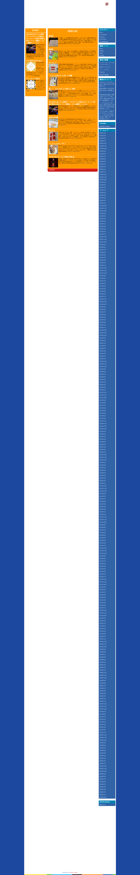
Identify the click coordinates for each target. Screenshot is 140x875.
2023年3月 (102, 229)
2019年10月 (103, 335)
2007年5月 (102, 722)
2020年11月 (103, 301)
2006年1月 (102, 763)
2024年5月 (102, 192)
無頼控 (51, 49)
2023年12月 (103, 205)
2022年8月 (102, 247)
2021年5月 (102, 286)
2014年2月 (102, 512)
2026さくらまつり (104, 67)
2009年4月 (102, 662)
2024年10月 (103, 179)
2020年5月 (102, 317)
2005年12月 (103, 766)
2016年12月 (103, 423)
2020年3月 (102, 322)
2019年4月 (102, 351)
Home (101, 48)
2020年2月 (102, 325)
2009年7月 (102, 654)
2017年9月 (102, 400)
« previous (52, 170)
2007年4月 (102, 724)
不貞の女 (102, 72)
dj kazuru (69, 43)
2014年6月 (102, 501)
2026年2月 (102, 138)
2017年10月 (103, 397)
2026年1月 (102, 141)
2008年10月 (103, 678)
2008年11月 (103, 675)
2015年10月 (103, 460)
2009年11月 (103, 644)
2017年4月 (102, 413)
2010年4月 (102, 631)
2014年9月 (102, 493)
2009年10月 (103, 647)
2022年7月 (102, 250)
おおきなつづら (104, 82)
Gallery (101, 51)
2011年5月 (102, 597)
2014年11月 (103, 488)
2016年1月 (102, 452)
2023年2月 (102, 231)
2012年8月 (102, 558)
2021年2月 (102, 294)
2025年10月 (103, 148)
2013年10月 (103, 522)
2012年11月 (103, 551)
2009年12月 (103, 641)
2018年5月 (102, 379)
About (101, 53)
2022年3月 (102, 260)
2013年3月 (102, 540)
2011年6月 (102, 595)
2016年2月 (102, 449)
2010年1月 (102, 639)
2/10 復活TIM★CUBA (34, 61)
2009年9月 (102, 649)
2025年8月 (102, 154)
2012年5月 (102, 566)
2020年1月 (102, 327)
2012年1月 (102, 576)
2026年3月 (102, 135)
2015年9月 (102, 462)
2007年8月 (102, 714)
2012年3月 (102, 571)
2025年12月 (103, 143)
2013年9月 (102, 525)
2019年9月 (102, 338)
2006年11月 (103, 737)
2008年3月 (102, 696)
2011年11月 (103, 582)
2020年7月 (102, 312)
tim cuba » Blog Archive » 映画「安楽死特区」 (106, 98)
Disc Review (103, 34)
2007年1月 (102, 732)
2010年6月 (102, 626)
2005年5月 (102, 784)
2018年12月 (103, 361)
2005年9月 (102, 774)
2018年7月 (102, 374)
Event (35, 30)
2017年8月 (102, 403)
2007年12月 (103, 704)
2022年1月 (102, 265)
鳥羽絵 (51, 36)
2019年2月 (102, 356)
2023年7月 (102, 218)
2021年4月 (102, 288)
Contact (101, 55)
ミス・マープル (104, 69)
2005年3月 (102, 789)
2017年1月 (102, 421)
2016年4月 (102, 444)
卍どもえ (52, 130)
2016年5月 (102, 442)
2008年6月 (102, 688)
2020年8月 (102, 309)
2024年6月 (102, 190)
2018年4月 (102, 382)
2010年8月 (102, 621)
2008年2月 (102, 698)
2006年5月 (102, 753)
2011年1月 (102, 608)
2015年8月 (102, 465)
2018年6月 (102, 377)
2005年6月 (102, 781)
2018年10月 (103, 366)
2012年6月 (102, 563)
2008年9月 (102, 680)
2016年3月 (102, 447)
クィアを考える (104, 103)
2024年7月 (102, 187)
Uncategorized (75, 43)
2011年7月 (102, 592)
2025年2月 (102, 169)
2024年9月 (102, 182)
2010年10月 (103, 615)
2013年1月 (102, 545)
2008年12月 (103, 672)
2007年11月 (103, 706)
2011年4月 (102, 600)
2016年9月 (102, 431)
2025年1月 (102, 172)
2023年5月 (102, 224)
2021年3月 (102, 291)
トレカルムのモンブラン (57, 144)
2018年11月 (103, 364)
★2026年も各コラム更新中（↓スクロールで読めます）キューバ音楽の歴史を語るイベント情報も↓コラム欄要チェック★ (35, 38)
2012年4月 (102, 569)
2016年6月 (102, 439)
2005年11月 (103, 768)
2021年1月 (102, 296)
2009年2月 (102, 667)
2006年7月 (102, 748)
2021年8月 (102, 278)
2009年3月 (102, 665)
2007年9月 (102, 711)
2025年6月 (102, 159)
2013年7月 (102, 530)
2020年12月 (103, 299)
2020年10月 (103, 304)
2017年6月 (102, 408)
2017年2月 (102, 418)
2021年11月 (103, 270)
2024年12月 (103, 174)
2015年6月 (102, 470)
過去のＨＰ (102, 804)
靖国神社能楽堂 (104, 75)
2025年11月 (103, 146)
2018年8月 (102, 371)
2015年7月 (102, 467)
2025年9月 (102, 151)
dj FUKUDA (82, 163)
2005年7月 (102, 779)
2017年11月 (103, 395)
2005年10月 (103, 771)
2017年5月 (102, 410)
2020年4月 (102, 320)
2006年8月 (102, 745)
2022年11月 (103, 239)
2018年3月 (102, 384)
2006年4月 (102, 755)
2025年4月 (102, 164)
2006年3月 (102, 758)
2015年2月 (102, 480)
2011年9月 (102, 587)
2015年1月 (102, 483)
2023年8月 (102, 216)
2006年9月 (102, 743)
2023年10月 (103, 211)
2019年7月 (102, 343)
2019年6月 (102, 346)
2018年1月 (102, 390)
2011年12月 (103, 579)
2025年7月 (102, 156)
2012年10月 (103, 553)
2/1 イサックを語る (33, 78)
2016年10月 (103, 429)
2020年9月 (102, 307)
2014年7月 (102, 499)
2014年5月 (102, 504)
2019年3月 (102, 353)
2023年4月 (102, 226)
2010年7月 (102, 623)
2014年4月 (102, 506)
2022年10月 (103, 242)
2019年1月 (102, 359)
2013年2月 (102, 543)
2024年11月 (103, 177)
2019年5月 (102, 348)
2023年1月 (102, 234)
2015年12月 (103, 455)
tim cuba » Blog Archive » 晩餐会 (106, 84)
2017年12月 (103, 392)
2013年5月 (102, 535)
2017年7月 (102, 405)
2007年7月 (102, 717)
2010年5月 (102, 628)
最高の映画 (102, 88)
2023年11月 (103, 208)
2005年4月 (102, 787)
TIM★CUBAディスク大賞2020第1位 (61, 157)
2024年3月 (102, 198)
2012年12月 (103, 548)
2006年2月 (102, 761)
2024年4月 (102, 195)
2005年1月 (102, 794)
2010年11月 (103, 613)
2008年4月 (102, 693)
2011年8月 (102, 589)
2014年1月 (102, 514)
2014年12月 (103, 486)
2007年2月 (102, 730)
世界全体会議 (53, 117)
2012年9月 (102, 556)
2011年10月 (103, 584)
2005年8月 (102, 776)
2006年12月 (103, 735)
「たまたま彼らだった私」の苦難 (60, 75)
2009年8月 (102, 652)
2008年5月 (102, 691)
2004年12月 (103, 797)
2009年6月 (102, 657)
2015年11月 (103, 457)
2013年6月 (102, 532)
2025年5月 (102, 161)
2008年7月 (102, 685)
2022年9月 (102, 244)
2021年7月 (102, 281)
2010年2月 (102, 636)
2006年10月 (103, 740)
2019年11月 (103, 333)
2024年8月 (102, 185)
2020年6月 (102, 314)
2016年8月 (102, 434)
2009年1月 (102, 670)
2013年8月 (102, 527)
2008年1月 (102, 701)
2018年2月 (102, 387)
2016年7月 (102, 436)
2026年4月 (102, 133)
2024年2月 (102, 200)
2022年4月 (102, 257)
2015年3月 (102, 478)
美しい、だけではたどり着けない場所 (62, 89)
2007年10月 (103, 709)
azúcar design (74, 872)
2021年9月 (102, 275)
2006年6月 (102, 750)
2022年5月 (102, 255)
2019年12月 (103, 330)
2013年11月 (103, 519)
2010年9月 (102, 618)
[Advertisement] (108, 839)
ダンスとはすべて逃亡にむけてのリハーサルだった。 (106, 113)
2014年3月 (102, 509)
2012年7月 (102, 561)
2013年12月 (103, 517)
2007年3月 (102, 727)
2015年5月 (102, 473)
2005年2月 (102, 792)
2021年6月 (102, 283)
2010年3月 (102, 634)
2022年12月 (103, 237)
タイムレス (53, 62)
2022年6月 (102, 252)
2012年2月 (102, 574)
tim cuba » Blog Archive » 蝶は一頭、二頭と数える (106, 116)
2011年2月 (102, 605)
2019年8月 (102, 340)
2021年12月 (103, 268)
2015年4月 (102, 475)
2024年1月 (102, 203)
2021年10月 (103, 273)
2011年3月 (102, 602)
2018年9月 (102, 369)
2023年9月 (102, 213)
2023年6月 (102, 221)
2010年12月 (103, 610)
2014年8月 (102, 496)
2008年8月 (102, 683)
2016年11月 (103, 426)
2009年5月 (102, 659)
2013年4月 (102, 538)
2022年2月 (102, 263)
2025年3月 (102, 167)
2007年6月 (102, 719)
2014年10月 (103, 491)
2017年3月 (102, 416)
